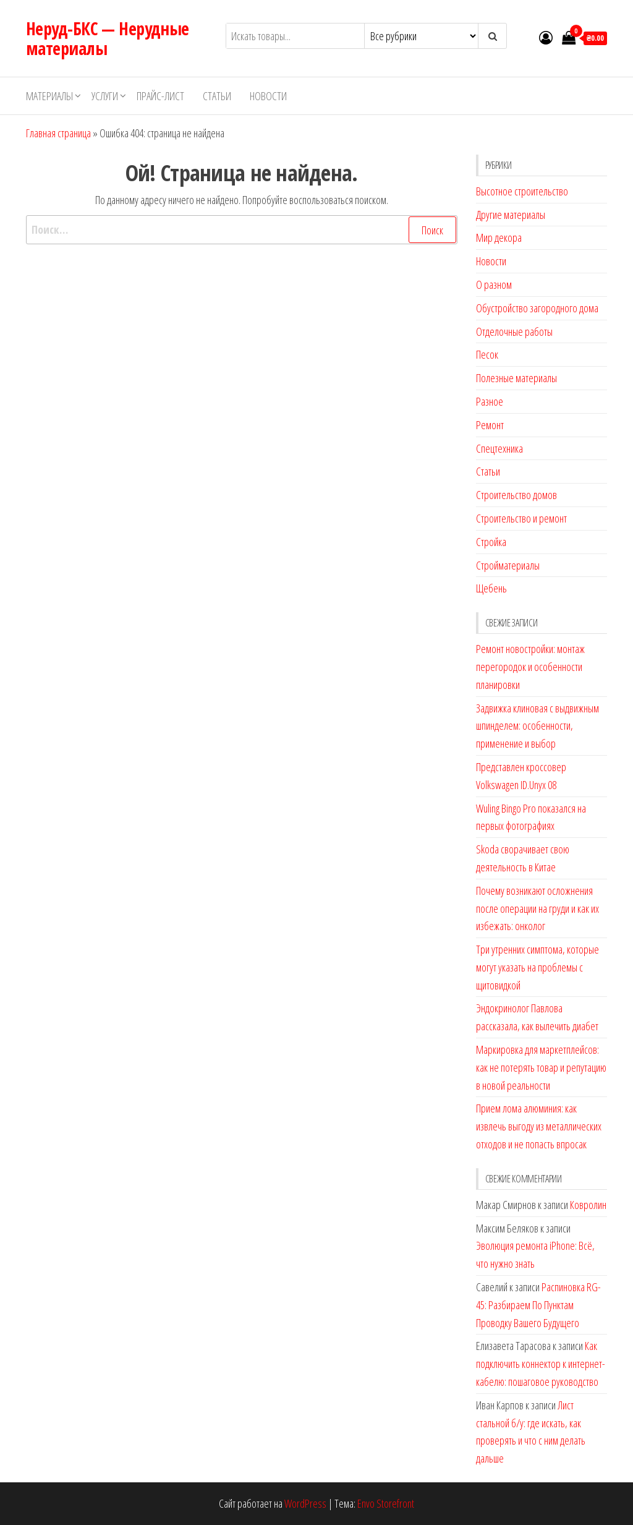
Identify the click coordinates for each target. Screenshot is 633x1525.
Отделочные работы (514, 331)
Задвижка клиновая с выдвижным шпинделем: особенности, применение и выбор (537, 726)
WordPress (305, 1503)
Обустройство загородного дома (537, 308)
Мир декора (499, 237)
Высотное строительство (522, 191)
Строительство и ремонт (521, 518)
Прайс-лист (160, 95)
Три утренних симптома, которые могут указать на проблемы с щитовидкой (537, 967)
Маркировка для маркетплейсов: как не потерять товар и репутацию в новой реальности (541, 1067)
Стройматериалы (508, 565)
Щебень (491, 588)
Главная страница (58, 133)
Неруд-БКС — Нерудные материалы (107, 38)
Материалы (49, 95)
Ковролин (588, 1204)
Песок (487, 354)
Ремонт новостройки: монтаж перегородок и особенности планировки (530, 666)
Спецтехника (499, 448)
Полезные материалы (516, 377)
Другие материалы (510, 214)
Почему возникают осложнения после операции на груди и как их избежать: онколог (537, 908)
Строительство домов (516, 494)
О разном (494, 284)
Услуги (104, 95)
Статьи (217, 95)
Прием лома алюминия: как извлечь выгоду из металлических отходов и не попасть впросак (538, 1126)
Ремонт (490, 424)
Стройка (491, 541)
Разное (489, 401)
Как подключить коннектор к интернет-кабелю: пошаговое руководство (540, 1363)
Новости (268, 95)
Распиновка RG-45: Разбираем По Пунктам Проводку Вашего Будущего (538, 1304)
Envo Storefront (385, 1503)
